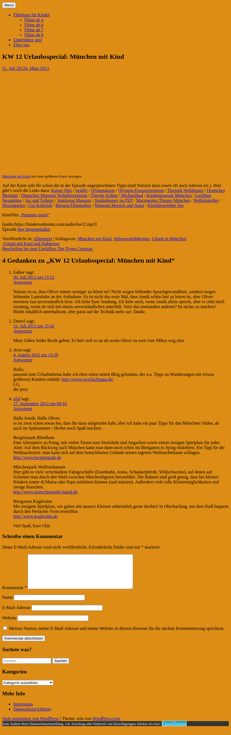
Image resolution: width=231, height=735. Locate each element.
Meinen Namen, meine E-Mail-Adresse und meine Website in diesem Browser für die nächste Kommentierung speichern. (116, 635)
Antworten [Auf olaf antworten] (22, 408)
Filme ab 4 (33, 19)
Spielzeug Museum (74, 200)
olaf (16, 398)
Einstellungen (174, 730)
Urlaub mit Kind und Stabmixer (31, 243)
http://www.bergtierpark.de (37, 457)
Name (7, 604)
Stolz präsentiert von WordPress (30, 725)
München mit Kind (16, 176)
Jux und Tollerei (39, 200)
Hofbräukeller (205, 200)
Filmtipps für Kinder (31, 14)
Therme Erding (104, 195)
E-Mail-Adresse (16, 614)
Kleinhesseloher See (166, 205)
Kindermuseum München (169, 195)
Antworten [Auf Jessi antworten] (22, 360)
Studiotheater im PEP (113, 200)
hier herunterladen (34, 229)
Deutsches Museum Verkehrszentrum (54, 195)
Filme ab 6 (33, 24)
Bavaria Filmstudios (73, 205)
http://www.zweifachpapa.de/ (87, 379)
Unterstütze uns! (27, 39)
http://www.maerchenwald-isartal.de (45, 492)
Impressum (23, 710)
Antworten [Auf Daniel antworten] (22, 331)
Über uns (21, 44)
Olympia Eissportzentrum (141, 190)
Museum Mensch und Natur (119, 205)
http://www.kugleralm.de (35, 516)
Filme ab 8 (33, 34)
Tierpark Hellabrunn (184, 190)
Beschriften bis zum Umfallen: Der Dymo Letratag (48, 248)
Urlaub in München (169, 238)
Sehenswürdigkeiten (131, 238)
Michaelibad (131, 195)
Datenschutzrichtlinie (32, 715)
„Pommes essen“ (35, 214)
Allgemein (42, 238)
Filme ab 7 (33, 29)
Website (9, 624)
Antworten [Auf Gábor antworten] (22, 282)
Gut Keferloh (39, 205)
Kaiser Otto (61, 190)
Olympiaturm (103, 190)
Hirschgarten (13, 205)
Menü (9, 5)
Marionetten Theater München (163, 200)
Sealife (81, 190)
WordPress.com (106, 725)
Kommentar (14, 594)
